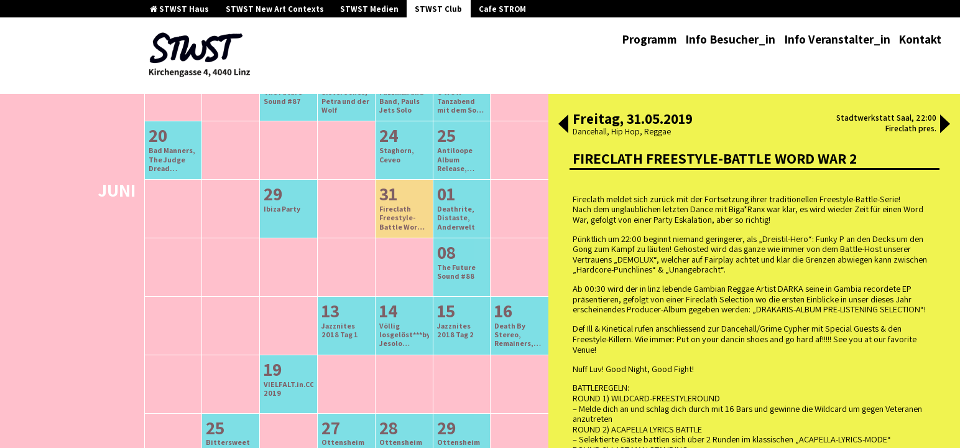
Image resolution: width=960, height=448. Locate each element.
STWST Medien (369, 9)
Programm (649, 39)
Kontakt (919, 39)
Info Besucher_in (730, 39)
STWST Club (438, 9)
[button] (563, 125)
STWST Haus (179, 9)
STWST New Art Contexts (275, 9)
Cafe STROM (502, 9)
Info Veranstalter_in (837, 39)
